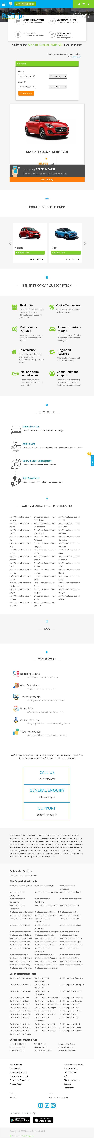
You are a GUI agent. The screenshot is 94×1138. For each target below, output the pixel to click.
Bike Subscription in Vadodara (71, 964)
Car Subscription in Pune (69, 1017)
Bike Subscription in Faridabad (21, 912)
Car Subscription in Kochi (69, 1007)
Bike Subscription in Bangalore (46, 892)
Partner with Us (71, 1068)
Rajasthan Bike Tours (66, 1044)
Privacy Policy (16, 1084)
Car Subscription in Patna (19, 1017)
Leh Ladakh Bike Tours (18, 1044)
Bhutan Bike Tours (65, 1047)
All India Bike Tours (17, 1051)
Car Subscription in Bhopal (20, 984)
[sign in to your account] (79, 4)
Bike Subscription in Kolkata (20, 935)
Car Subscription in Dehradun (71, 991)
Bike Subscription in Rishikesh (21, 958)
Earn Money (47, 179)
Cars (72, 17)
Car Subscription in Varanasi (20, 1034)
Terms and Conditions (19, 1080)
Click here (76, 57)
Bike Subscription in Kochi (69, 932)
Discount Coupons (72, 1080)
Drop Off (21, 82)
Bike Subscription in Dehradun (46, 905)
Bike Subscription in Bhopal (70, 892)
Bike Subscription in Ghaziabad (47, 912)
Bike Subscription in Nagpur (70, 941)
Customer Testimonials (74, 1064)
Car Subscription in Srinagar (45, 1027)
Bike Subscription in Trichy (20, 964)
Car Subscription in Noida (69, 1014)
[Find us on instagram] (53, 1106)
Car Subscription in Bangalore (71, 978)
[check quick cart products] (83, 4)
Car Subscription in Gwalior (20, 1004)
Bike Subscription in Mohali (20, 941)
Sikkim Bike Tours (40, 1047)
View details (36, 259)
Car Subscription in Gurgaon (46, 1001)
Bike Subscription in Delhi (69, 905)
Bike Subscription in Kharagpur (46, 932)
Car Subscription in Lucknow (70, 1011)
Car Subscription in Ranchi (45, 1024)
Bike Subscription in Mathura (71, 938)
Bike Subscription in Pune (69, 948)
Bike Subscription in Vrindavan (46, 968)
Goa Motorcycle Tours (42, 1051)
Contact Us (69, 1087)
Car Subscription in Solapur (20, 1027)
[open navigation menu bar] (4, 4)
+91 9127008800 (58, 1097)
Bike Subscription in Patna (20, 948)
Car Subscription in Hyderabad (47, 1004)
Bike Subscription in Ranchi (70, 955)
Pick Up (21, 71)
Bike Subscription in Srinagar (46, 961)
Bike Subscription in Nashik (20, 945)
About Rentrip (16, 1064)
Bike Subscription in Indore (70, 918)
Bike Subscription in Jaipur (20, 925)
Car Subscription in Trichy (19, 1030)
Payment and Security (19, 1076)
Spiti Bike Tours (40, 1044)
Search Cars (26, 93)
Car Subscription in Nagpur (45, 1014)
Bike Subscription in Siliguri (70, 958)
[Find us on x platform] (47, 1106)
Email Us (15, 1097)
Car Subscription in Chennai (20, 991)
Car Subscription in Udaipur (45, 1030)
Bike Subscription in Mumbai (46, 941)
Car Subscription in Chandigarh (72, 984)
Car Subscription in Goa (19, 1001)
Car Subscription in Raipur (20, 1024)
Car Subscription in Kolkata (20, 1011)
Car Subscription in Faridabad (46, 998)
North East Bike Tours (18, 1047)
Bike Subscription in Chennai (71, 899)
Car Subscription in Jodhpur (45, 1007)
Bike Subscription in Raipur (45, 955)
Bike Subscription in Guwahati (46, 915)
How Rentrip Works (18, 1072)
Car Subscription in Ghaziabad (71, 998)
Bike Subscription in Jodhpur (71, 925)
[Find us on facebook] (41, 1106)
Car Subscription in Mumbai (20, 1014)
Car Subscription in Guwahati (71, 1001)
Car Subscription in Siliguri (70, 1024)
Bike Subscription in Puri (19, 955)
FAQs (92, 461)
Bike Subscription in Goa (69, 912)
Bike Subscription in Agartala (21, 885)
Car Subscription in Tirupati (70, 1027)
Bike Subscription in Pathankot (71, 945)
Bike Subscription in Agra (44, 885)
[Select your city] (89, 4)
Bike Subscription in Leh (69, 935)
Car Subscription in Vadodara (71, 1030)
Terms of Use (70, 1072)
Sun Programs (28, 1136)
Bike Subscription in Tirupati (70, 961)
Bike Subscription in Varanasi (21, 968)
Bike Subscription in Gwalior (70, 915)
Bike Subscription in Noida (45, 945)
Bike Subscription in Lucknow (21, 938)
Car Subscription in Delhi (19, 998)
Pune (78, 17)
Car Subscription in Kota (44, 1011)
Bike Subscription (16, 875)
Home (65, 17)
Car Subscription (30, 875)
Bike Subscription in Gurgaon (21, 915)
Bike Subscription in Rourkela (46, 958)
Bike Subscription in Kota (44, 935)
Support (67, 1084)
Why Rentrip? (15, 1068)
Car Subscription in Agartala (20, 978)
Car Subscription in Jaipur (19, 1007)
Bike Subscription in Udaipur (46, 964)
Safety (66, 1076)
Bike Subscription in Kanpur (20, 932)
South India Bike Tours (67, 1051)
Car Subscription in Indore (70, 1004)
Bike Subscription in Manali (45, 938)
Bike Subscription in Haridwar (21, 918)
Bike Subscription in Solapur (20, 961)
